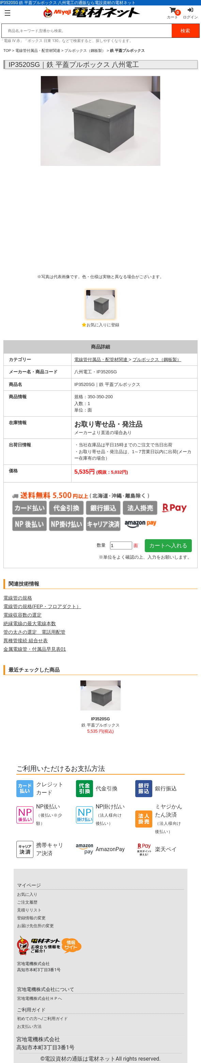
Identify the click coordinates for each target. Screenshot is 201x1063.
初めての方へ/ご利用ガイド (42, 1018)
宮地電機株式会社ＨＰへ (39, 998)
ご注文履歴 (27, 902)
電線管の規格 (17, 598)
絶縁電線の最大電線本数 (29, 623)
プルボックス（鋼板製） (85, 50)
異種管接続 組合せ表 (25, 640)
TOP (7, 50)
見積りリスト (29, 910)
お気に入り (27, 894)
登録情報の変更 (31, 918)
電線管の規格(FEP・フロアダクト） (42, 606)
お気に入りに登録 (103, 324)
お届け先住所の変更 (35, 925)
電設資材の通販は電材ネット (102, 1058)
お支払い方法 (29, 1026)
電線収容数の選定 (22, 615)
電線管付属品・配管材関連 (37, 50)
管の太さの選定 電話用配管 (34, 632)
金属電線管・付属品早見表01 (34, 649)
